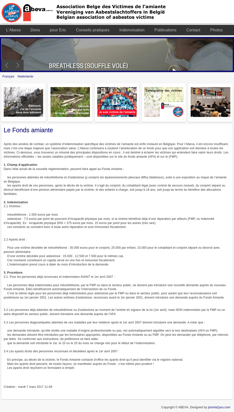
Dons (35, 30)
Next (18, 65)
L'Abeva (13, 30)
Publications (165, 30)
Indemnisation (132, 30)
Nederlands (25, 76)
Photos (216, 30)
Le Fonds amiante (28, 130)
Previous (6, 65)
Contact (193, 30)
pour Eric (58, 30)
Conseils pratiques (93, 30)
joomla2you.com (219, 407)
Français (8, 76)
